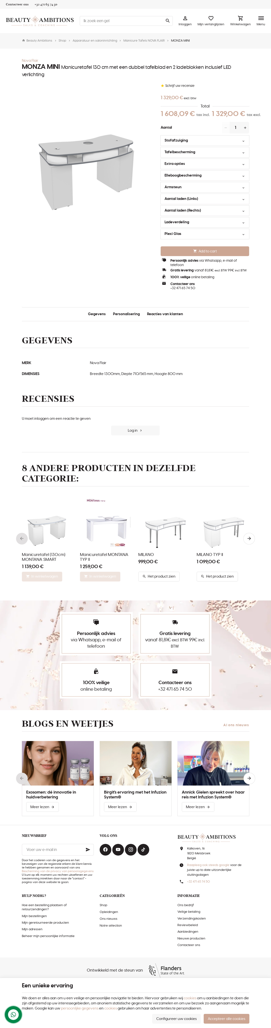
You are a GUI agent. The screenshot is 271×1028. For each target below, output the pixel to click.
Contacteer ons (188, 945)
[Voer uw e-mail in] (58, 850)
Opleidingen (109, 912)
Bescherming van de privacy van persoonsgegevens (58, 871)
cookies (190, 998)
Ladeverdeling (203, 223)
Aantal (166, 127)
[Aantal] (235, 128)
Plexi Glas (203, 235)
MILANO (146, 555)
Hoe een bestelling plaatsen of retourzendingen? (44, 907)
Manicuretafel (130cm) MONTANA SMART (43, 557)
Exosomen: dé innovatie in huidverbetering (51, 794)
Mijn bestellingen (34, 916)
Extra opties (203, 165)
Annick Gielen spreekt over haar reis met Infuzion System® (213, 794)
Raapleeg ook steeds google (208, 865)
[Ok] (88, 850)
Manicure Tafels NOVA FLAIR (144, 40)
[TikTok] (143, 850)
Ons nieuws (108, 919)
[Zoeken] (167, 21)
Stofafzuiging (203, 141)
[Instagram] (131, 850)
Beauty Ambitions (37, 40)
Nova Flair (30, 61)
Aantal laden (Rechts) (203, 211)
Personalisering (126, 314)
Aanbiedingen (187, 931)
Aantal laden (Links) (203, 200)
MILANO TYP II (210, 555)
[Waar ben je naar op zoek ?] (126, 21)
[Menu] (261, 21)
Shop (62, 40)
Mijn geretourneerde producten (45, 922)
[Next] (249, 539)
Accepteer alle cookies (226, 1019)
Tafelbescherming (203, 153)
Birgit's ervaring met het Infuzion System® (135, 794)
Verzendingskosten (191, 918)
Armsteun (203, 188)
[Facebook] (105, 850)
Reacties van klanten (165, 314)
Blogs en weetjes (68, 724)
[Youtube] (118, 850)
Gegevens (97, 314)
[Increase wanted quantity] (245, 128)
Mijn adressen (32, 929)
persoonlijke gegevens (79, 1008)
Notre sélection (111, 925)
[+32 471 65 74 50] (46, 4)
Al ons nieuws (236, 725)
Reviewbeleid (187, 925)
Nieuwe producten (191, 938)
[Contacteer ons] (17, 4)
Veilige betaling (188, 911)
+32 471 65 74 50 (182, 288)
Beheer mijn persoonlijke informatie (48, 936)
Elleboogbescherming (203, 176)
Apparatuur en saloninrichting (95, 40)
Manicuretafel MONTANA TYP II (104, 557)
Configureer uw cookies (176, 1019)
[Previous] (22, 539)
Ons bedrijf (185, 905)
